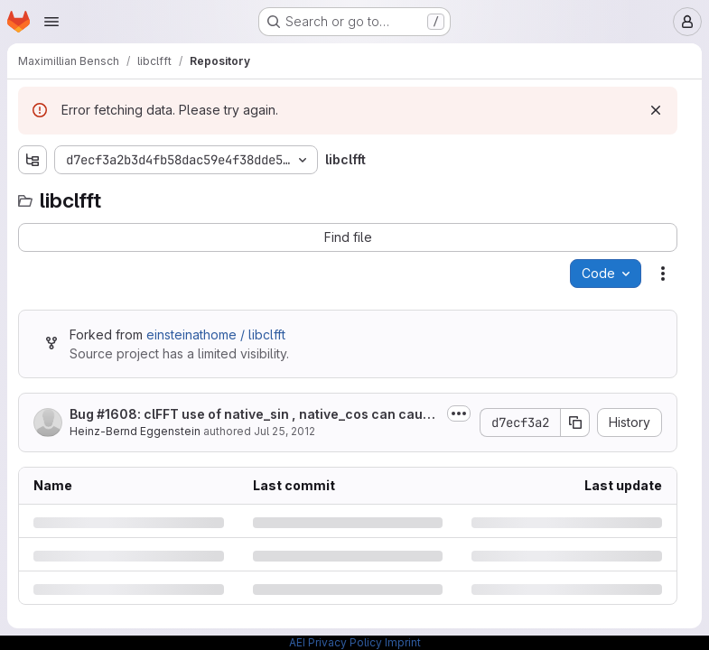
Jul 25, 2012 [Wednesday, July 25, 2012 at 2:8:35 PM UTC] (284, 431)
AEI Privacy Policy (335, 642)
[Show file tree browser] (32, 159)
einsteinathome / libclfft (215, 334)
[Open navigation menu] (51, 21)
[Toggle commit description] (459, 413)
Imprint (403, 642)
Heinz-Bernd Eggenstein (135, 431)
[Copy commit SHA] (575, 422)
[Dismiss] (656, 110)
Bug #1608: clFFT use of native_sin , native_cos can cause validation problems (254, 414)
